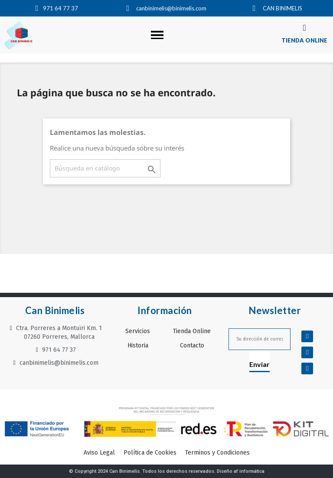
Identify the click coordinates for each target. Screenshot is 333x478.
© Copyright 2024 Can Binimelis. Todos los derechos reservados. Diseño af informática (166, 471)
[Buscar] (105, 168)
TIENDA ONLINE (304, 40)
